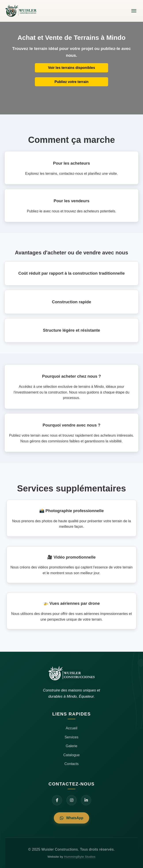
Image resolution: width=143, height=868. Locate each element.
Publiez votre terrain (71, 82)
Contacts (71, 764)
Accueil (71, 728)
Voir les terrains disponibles (71, 68)
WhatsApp (71, 818)
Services (72, 737)
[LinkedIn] (86, 800)
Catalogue (71, 755)
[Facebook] (57, 800)
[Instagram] (71, 800)
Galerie (71, 746)
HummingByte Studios (80, 856)
